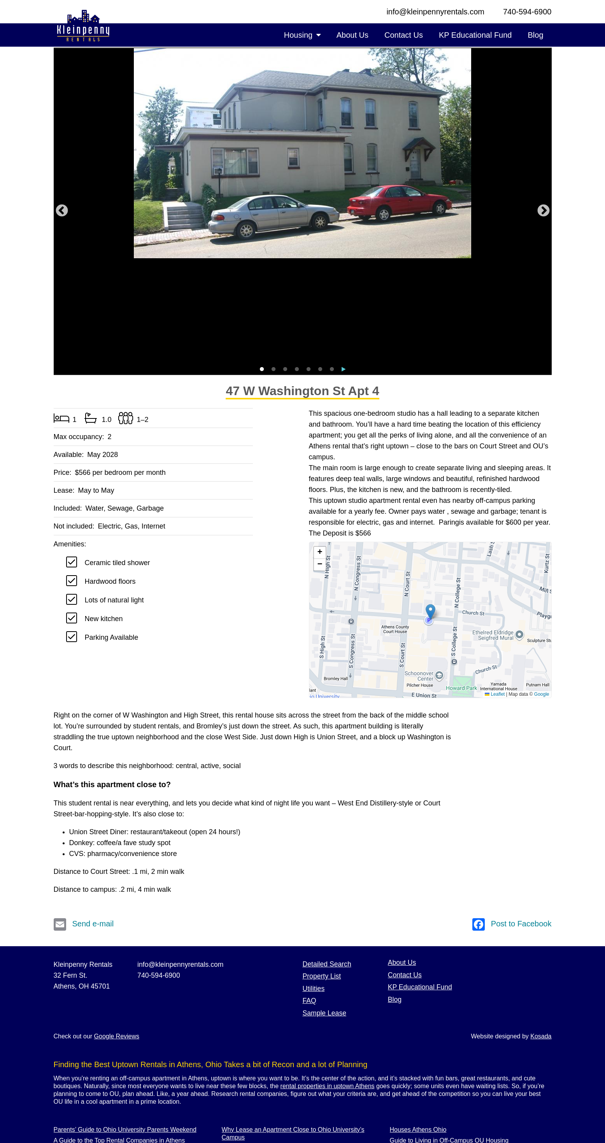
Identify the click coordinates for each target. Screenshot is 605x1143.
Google (541, 589)
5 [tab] (308, 264)
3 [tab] (285, 264)
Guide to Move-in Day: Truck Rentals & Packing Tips (126, 1079)
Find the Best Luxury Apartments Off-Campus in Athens (130, 1090)
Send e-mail (84, 819)
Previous (62, 159)
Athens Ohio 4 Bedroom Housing (267, 1076)
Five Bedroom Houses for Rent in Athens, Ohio (118, 1046)
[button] (430, 507)
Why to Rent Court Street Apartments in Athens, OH (293, 1097)
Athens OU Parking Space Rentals (437, 1046)
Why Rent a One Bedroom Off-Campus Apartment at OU (300, 1043)
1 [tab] (262, 264)
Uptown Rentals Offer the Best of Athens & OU (118, 1100)
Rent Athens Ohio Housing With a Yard (443, 1090)
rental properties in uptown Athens (328, 981)
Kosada (540, 931)
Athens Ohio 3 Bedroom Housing (267, 1119)
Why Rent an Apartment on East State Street (115, 1068)
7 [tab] (332, 264)
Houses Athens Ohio (418, 1024)
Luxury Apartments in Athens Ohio (269, 1086)
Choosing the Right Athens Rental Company (114, 1111)
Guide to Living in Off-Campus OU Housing (449, 1035)
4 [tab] (297, 264)
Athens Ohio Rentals (250, 1108)
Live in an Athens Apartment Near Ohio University (290, 1065)
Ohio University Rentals (422, 1079)
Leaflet (495, 589)
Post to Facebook (512, 819)
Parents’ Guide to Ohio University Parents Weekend (125, 1024)
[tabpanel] (303, 153)
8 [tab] (343, 264)
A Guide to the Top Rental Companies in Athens (119, 1035)
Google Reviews (117, 931)
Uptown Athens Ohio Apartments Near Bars (450, 1100)
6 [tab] (320, 264)
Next (543, 159)
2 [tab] (273, 264)
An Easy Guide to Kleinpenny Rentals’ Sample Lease (295, 1054)
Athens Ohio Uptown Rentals (430, 1057)
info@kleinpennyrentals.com (435, 11)
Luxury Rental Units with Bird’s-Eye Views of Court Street (132, 1057)
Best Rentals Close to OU (425, 1068)
